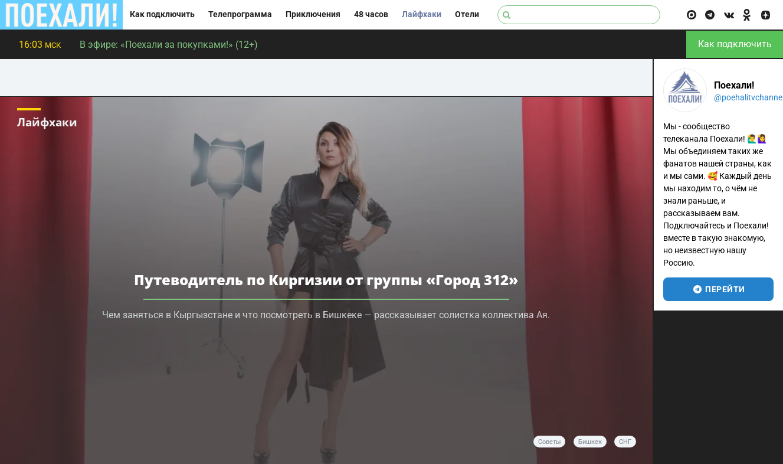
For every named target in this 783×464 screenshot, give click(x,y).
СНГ (625, 442)
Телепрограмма (240, 14)
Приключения (313, 14)
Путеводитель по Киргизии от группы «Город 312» (326, 279)
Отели (467, 14)
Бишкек (590, 442)
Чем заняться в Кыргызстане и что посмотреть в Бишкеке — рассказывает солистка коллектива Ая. (326, 315)
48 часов (371, 14)
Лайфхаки (421, 14)
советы (549, 442)
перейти (718, 289)
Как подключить (162, 14)
